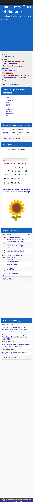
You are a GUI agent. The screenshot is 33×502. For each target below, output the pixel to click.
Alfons (8, 104)
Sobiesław (9, 114)
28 (8, 183)
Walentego (5, 132)
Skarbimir (4, 354)
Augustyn (9, 107)
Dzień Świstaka (18, 259)
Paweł (3, 344)
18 (22, 175)
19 (26, 175)
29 (12, 183)
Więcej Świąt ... (8, 278)
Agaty (4, 129)
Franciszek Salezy (13, 346)
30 (15, 183)
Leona (7, 352)
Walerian (15, 344)
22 (12, 179)
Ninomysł (17, 327)
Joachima (9, 109)
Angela (23, 327)
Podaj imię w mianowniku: (16, 149)
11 (22, 171)
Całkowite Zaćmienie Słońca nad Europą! (14, 79)
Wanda (10, 354)
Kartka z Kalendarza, (10, 64)
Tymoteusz (13, 352)
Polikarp (23, 352)
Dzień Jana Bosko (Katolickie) (15, 250)
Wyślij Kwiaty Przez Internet (12, 138)
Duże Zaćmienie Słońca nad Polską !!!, (16, 75)
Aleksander (10, 100)
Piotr (3, 335)
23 (15, 179)
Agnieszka (18, 335)
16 (15, 175)
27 (5, 183)
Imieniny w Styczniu (9, 357)
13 (5, 175)
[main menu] (2, 2)
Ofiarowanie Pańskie (13, 261)
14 (8, 175)
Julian (3, 327)
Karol (3, 337)
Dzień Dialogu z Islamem (14, 237)
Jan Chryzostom (14, 329)
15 (12, 175)
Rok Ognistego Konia (10, 84)
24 (19, 179)
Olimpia (8, 337)
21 (8, 179)
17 (19, 175)
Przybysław (23, 329)
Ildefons (25, 337)
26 (26, 179)
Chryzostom (5, 329)
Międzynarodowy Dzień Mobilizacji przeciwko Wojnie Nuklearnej (15, 246)
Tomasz (12, 335)
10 (19, 171)
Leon (3, 352)
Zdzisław (4, 346)
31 (19, 183)
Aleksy (8, 102)
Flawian (19, 337)
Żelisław (27, 344)
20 (5, 179)
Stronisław (9, 116)
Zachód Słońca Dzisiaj (10, 70)
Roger (3, 338)
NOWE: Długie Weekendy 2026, (14, 61)
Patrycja (9, 111)
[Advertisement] (16, 35)
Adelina (8, 98)
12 (26, 171)
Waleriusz (14, 337)
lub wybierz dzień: (16, 157)
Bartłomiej (9, 344)
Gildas (21, 346)
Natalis (8, 327)
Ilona (12, 327)
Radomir (8, 338)
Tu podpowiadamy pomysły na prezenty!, (13, 67)
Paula (19, 352)
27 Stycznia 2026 (9, 56)
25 (22, 179)
